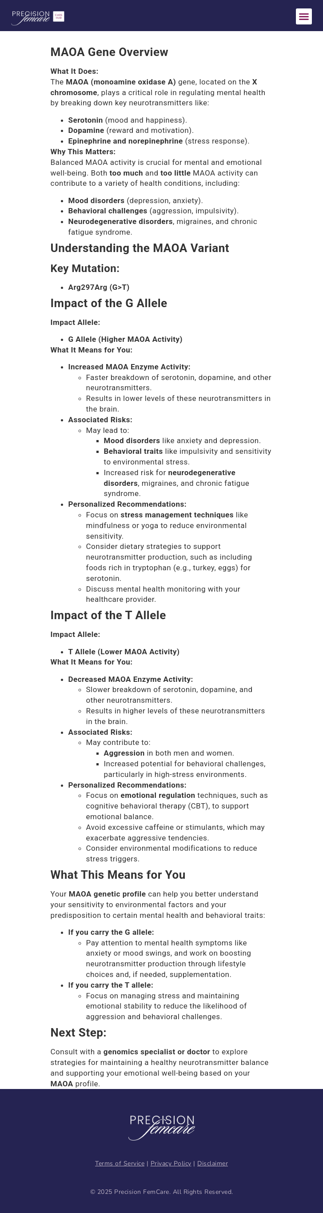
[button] (304, 16)
